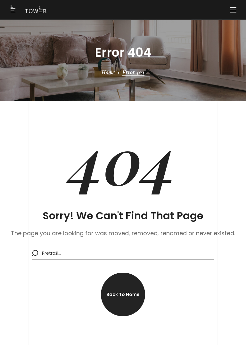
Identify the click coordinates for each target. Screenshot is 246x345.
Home (108, 72)
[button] (123, 294)
